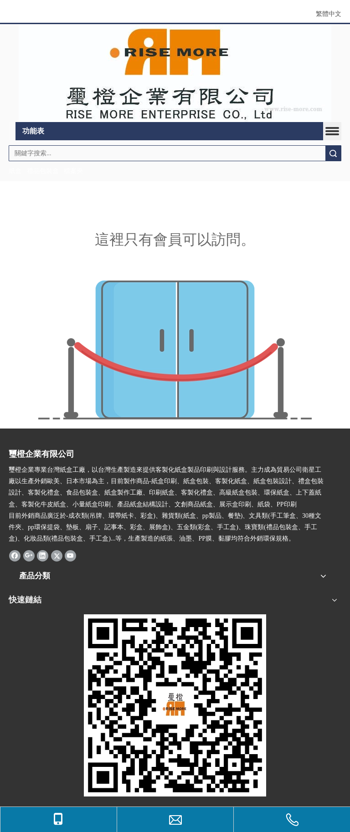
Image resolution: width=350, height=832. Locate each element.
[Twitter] (56, 555)
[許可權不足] (175, 350)
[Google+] (29, 555)
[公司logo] (175, 73)
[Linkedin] (42, 555)
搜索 (333, 153)
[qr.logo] (175, 705)
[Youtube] (70, 555)
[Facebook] (15, 555)
